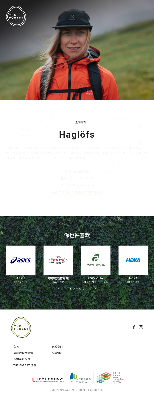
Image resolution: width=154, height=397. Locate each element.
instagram (141, 327)
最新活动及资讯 (23, 352)
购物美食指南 (21, 359)
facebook (134, 327)
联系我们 (57, 346)
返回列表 (77, 122)
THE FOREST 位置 (24, 365)
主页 (16, 346)
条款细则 (57, 352)
